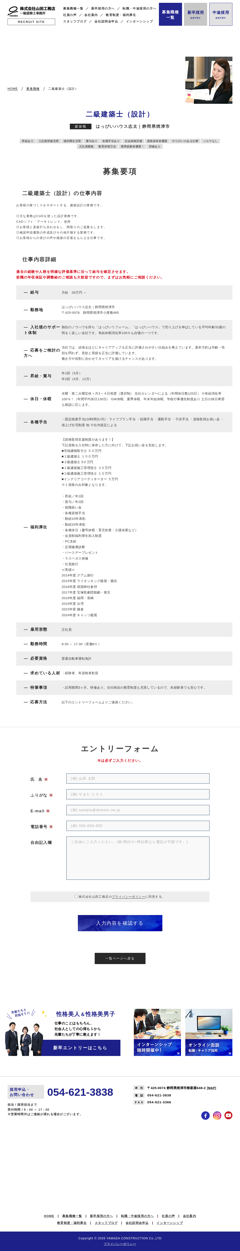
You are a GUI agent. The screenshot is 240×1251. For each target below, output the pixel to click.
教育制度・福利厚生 (121, 15)
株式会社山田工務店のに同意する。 (122, 896)
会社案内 (91, 15)
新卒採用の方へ (103, 8)
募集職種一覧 (73, 8)
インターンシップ (139, 21)
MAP (211, 1088)
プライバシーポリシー (128, 896)
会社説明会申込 (106, 21)
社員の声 (70, 15)
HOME (49, 1216)
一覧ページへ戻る (120, 958)
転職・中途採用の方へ (139, 8)
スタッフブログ (75, 21)
